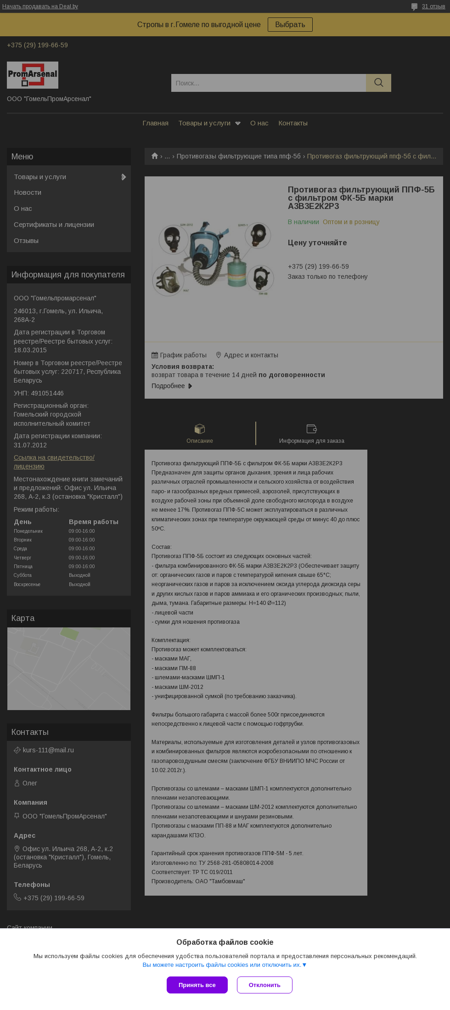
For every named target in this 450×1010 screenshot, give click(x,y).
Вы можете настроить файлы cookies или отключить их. (221, 964)
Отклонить (265, 985)
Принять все (197, 985)
